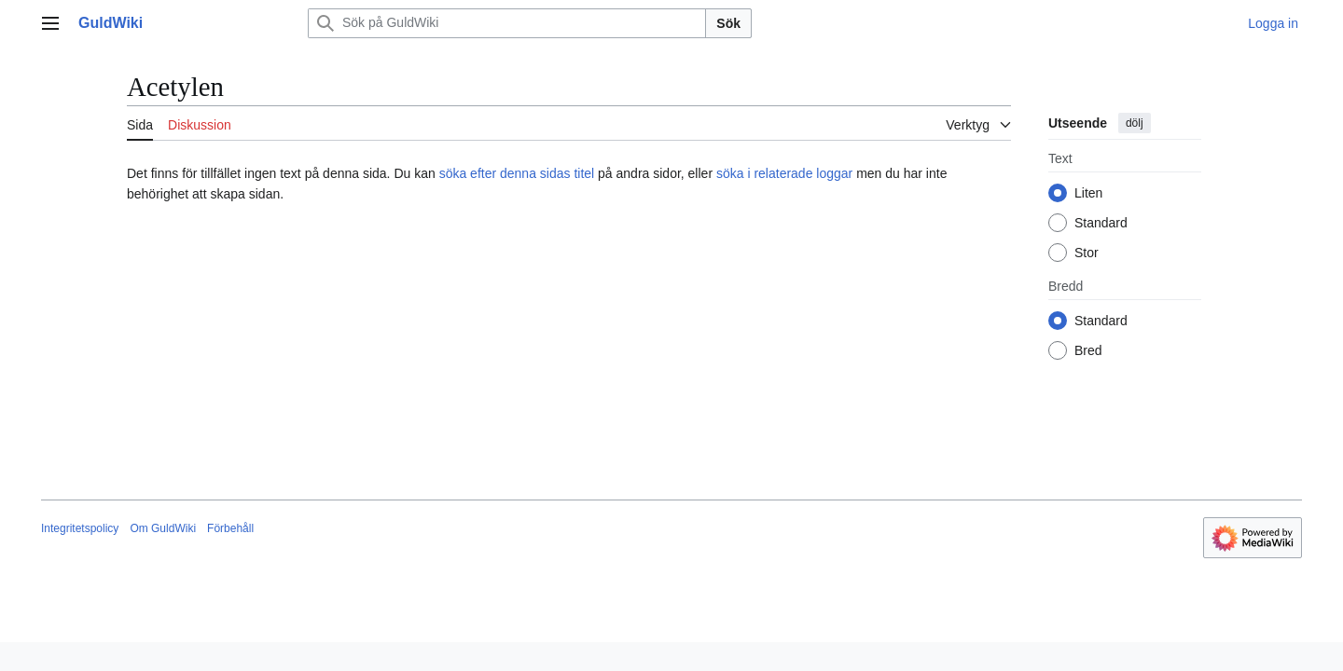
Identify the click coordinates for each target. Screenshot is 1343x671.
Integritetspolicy (79, 528)
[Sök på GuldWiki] (507, 23)
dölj (1134, 123)
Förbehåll (230, 528)
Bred (1088, 350)
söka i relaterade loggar (784, 173)
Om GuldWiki (163, 528)
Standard (1101, 222)
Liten (1088, 192)
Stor (1086, 252)
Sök (728, 23)
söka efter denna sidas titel (517, 173)
